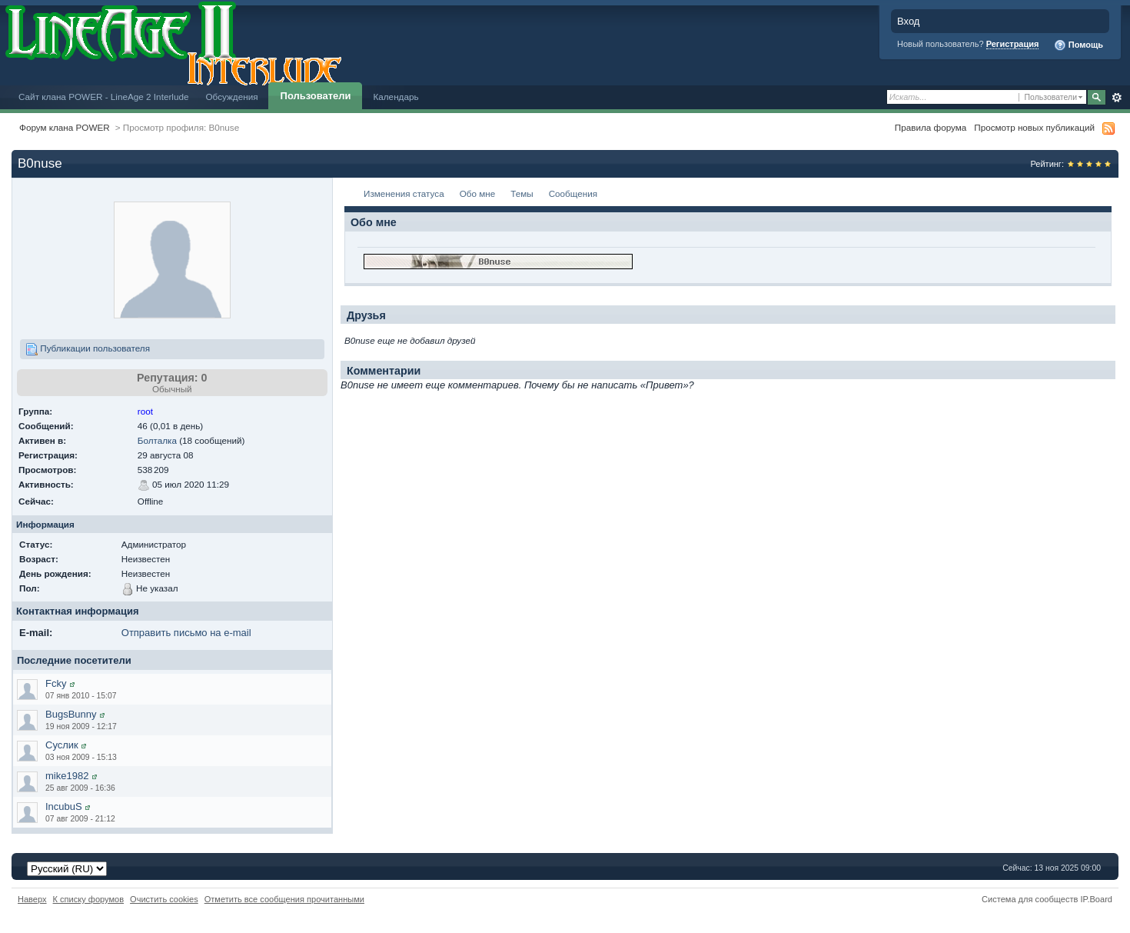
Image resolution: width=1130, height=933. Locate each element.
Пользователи (316, 96)
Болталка (157, 440)
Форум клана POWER (64, 127)
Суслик (61, 745)
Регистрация (1012, 43)
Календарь (395, 97)
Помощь (1078, 45)
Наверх (32, 899)
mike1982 (66, 775)
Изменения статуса (404, 193)
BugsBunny (71, 714)
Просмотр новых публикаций (1034, 127)
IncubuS (63, 806)
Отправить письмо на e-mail (186, 632)
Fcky (55, 683)
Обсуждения (231, 97)
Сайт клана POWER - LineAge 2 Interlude (103, 97)
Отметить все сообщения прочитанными (284, 899)
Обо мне (478, 193)
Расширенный (1116, 97)
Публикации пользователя (87, 349)
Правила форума (930, 127)
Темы (521, 193)
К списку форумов (89, 899)
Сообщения (573, 193)
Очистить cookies (164, 899)
